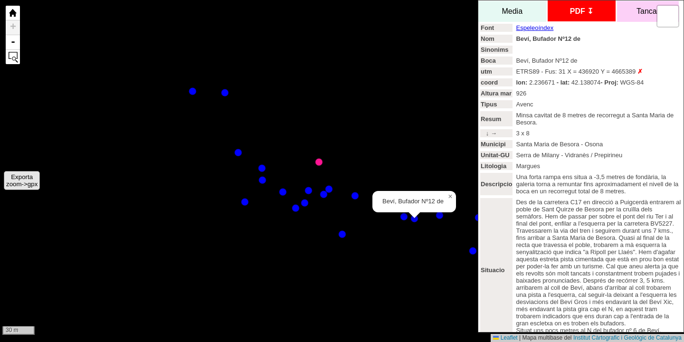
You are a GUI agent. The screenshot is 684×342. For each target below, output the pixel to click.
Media (512, 11)
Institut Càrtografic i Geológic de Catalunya (627, 337)
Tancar (648, 11)
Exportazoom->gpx (22, 180)
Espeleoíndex (534, 27)
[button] (450, 196)
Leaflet (505, 337)
